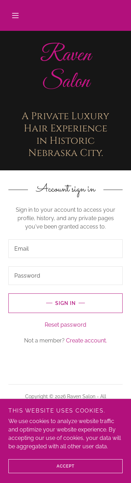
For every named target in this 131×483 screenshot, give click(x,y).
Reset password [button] (65, 324)
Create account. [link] (86, 340)
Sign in (42, 303)
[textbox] (65, 248)
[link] (65, 68)
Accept (41, 466)
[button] (15, 15)
